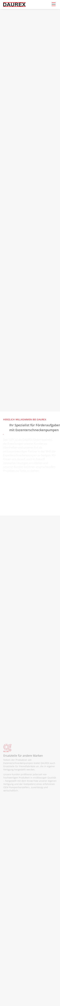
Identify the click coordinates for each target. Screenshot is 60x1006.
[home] (14, 4)
